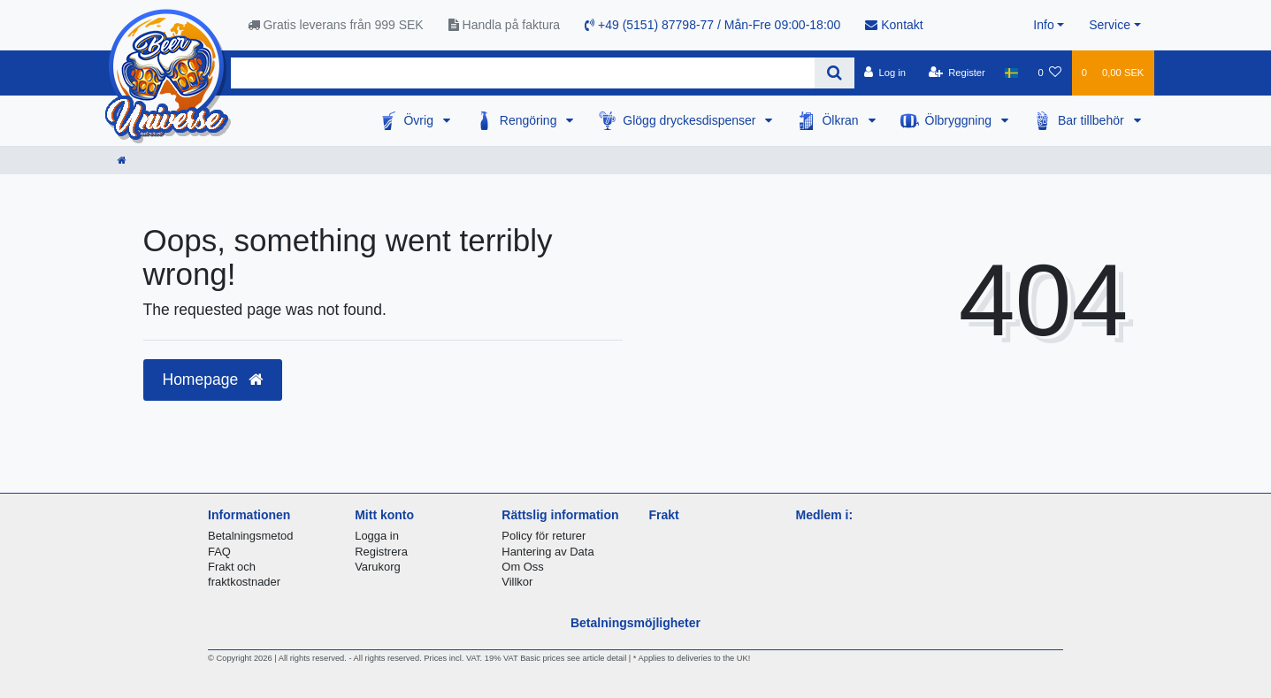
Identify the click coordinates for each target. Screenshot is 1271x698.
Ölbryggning (960, 120)
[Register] (956, 72)
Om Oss (522, 566)
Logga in (377, 535)
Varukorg (378, 566)
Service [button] (1109, 25)
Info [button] (1043, 25)
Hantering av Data (547, 551)
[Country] (1011, 72)
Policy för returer (544, 535)
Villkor (517, 581)
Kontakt (894, 25)
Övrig (419, 120)
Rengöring (530, 120)
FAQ (219, 551)
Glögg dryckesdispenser (691, 120)
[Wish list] (1049, 72)
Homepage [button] (213, 379)
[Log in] (884, 72)
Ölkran (841, 120)
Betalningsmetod (250, 535)
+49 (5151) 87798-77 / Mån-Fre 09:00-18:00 (712, 25)
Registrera (381, 551)
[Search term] (523, 73)
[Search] (834, 73)
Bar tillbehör (1093, 120)
